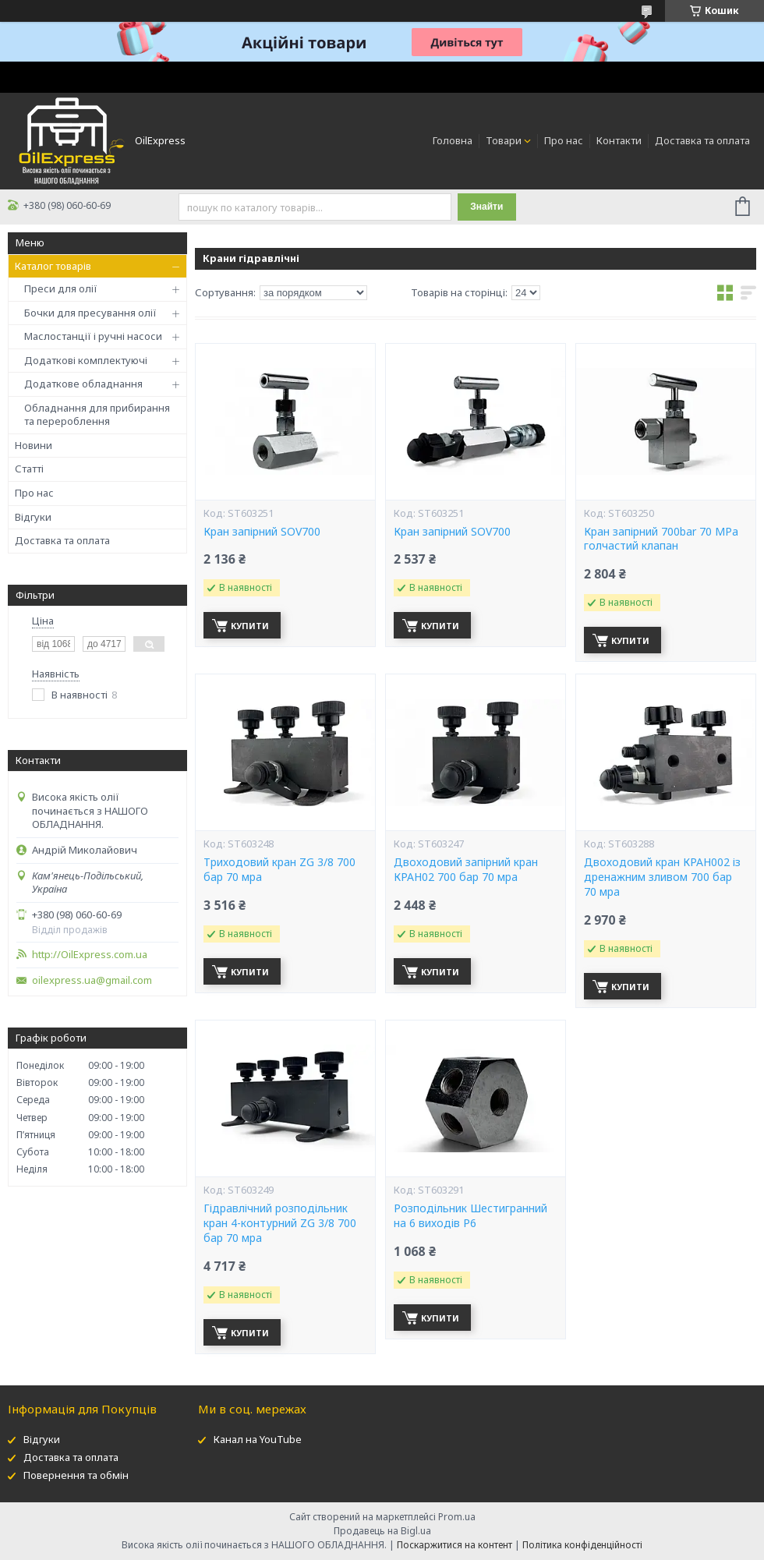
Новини (33, 445)
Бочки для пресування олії (90, 313)
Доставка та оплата (702, 140)
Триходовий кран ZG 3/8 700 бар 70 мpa (279, 869)
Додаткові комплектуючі (85, 360)
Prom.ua (457, 1516)
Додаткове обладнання (83, 384)
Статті (29, 469)
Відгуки (33, 517)
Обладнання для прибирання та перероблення (97, 415)
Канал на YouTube (258, 1439)
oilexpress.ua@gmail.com (92, 980)
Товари (504, 140)
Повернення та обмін (76, 1475)
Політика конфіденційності (582, 1544)
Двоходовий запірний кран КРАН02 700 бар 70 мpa (466, 869)
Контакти (619, 140)
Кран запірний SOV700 (261, 532)
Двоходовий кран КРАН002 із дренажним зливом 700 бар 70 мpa (662, 877)
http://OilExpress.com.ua (89, 954)
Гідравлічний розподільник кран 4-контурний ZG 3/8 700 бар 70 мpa (279, 1223)
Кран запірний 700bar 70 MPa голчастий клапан (661, 539)
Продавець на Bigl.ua (382, 1530)
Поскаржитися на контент (454, 1544)
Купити (250, 625)
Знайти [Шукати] (486, 206)
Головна (452, 140)
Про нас (563, 140)
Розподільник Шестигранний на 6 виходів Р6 (470, 1215)
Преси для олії (60, 288)
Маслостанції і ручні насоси (93, 336)
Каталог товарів (53, 266)
